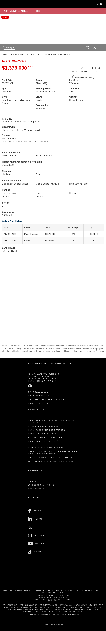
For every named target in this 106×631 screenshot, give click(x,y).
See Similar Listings (83, 77)
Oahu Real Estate (38, 392)
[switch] (87, 48)
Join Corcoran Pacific (41, 485)
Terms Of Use (8, 590)
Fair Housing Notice (65, 590)
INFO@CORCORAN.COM (53, 601)
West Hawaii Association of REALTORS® (50, 461)
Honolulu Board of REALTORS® (46, 438)
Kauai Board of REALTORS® (43, 441)
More (100, 4)
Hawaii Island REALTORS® (42, 434)
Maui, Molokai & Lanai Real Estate (47, 399)
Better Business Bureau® (43, 426)
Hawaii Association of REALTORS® (47, 430)
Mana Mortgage (37, 489)
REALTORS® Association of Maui (46, 448)
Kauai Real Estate (38, 403)
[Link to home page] (2, 4)
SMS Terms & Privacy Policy (54, 592)
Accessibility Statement (43, 590)
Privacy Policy (23, 590)
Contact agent (9, 48)
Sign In (32, 481)
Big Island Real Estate (41, 396)
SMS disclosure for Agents (88, 590)
